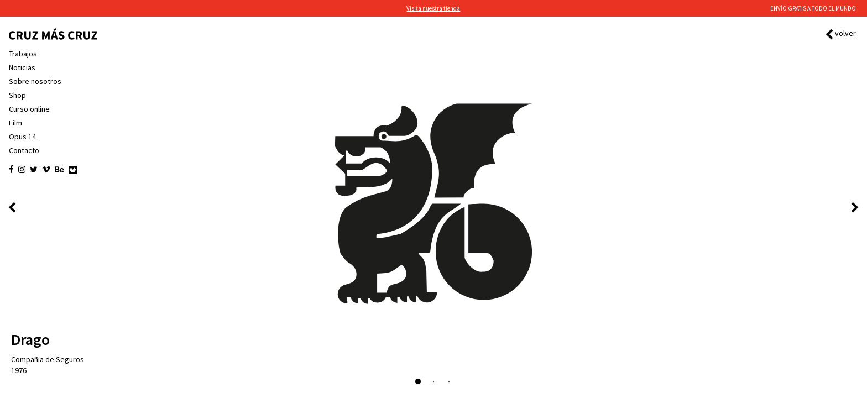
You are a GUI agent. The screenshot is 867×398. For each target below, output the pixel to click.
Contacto (24, 150)
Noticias (22, 67)
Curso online (29, 109)
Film (15, 123)
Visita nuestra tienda (433, 8)
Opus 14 (22, 137)
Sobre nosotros (35, 81)
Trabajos (23, 54)
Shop (17, 95)
